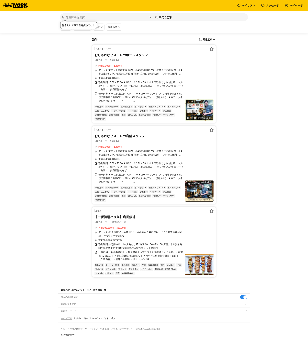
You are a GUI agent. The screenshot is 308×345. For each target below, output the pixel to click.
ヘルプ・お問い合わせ (71, 329)
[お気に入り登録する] (211, 49)
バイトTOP (66, 318)
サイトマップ (91, 329)
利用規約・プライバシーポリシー (116, 329)
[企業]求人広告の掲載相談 (147, 329)
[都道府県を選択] (106, 17)
